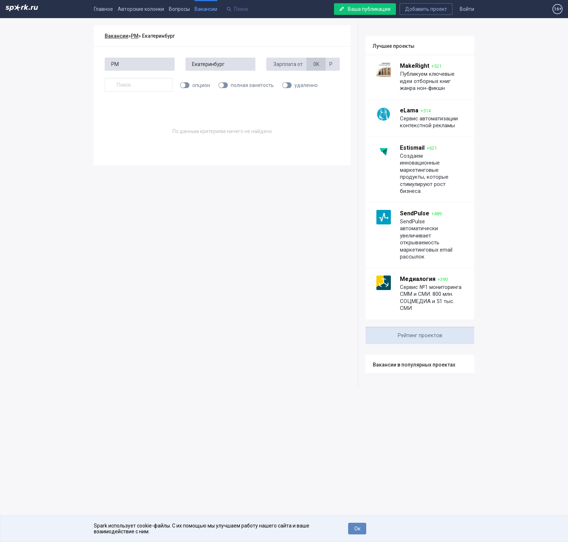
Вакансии (206, 9)
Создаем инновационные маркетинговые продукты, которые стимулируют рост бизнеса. (424, 174)
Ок (357, 528)
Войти (467, 9)
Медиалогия (417, 279)
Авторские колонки (141, 9)
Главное (103, 9)
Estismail (412, 147)
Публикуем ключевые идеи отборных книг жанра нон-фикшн (427, 81)
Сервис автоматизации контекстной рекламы (429, 122)
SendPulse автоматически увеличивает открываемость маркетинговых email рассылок (426, 239)
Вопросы (179, 9)
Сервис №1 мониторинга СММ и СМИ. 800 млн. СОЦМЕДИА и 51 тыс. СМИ (431, 298)
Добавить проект (426, 9)
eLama (409, 110)
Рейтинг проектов (420, 335)
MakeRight (414, 65)
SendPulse (414, 213)
